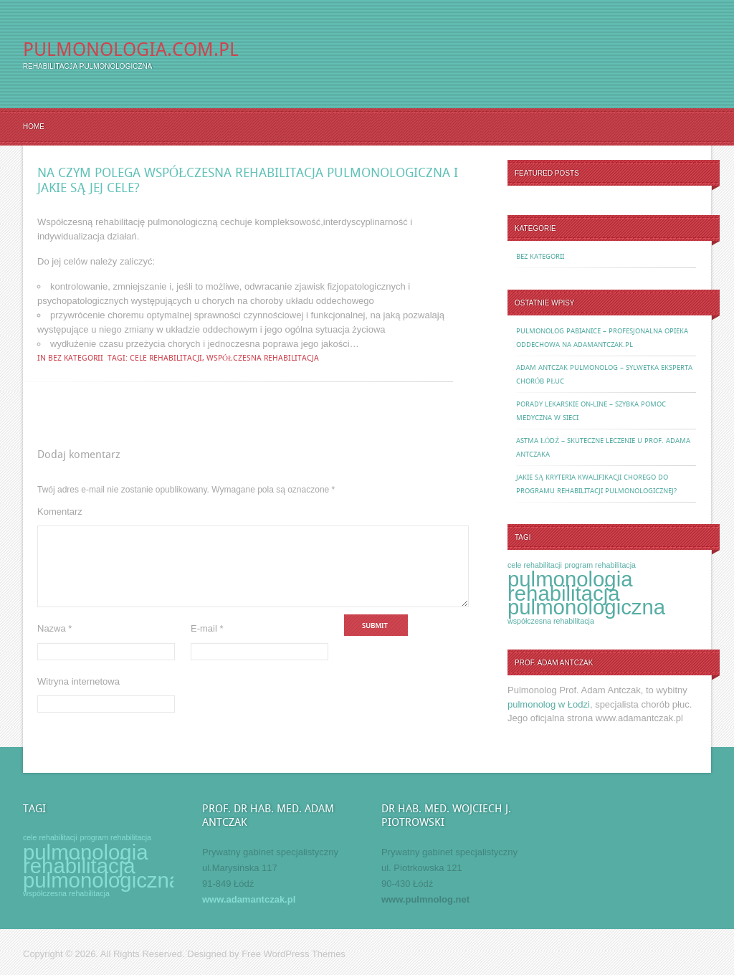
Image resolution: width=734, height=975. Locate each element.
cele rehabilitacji (166, 358)
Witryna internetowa (78, 698)
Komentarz (59, 511)
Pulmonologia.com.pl (131, 49)
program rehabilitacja (600, 565)
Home (33, 126)
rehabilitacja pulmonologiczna (586, 600)
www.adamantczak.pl (248, 899)
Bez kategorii (75, 358)
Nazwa (54, 645)
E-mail (207, 645)
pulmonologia (569, 579)
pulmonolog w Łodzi (548, 704)
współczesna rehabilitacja (262, 358)
